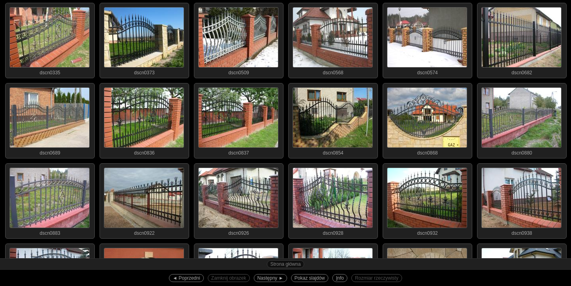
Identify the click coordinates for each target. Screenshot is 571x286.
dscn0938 (521, 200)
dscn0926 (238, 200)
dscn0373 (144, 39)
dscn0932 (427, 200)
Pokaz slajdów (310, 278)
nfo (340, 278)
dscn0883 (50, 200)
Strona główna (285, 264)
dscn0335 (50, 39)
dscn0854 (333, 119)
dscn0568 (333, 39)
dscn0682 (521, 39)
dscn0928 (333, 200)
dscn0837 (238, 119)
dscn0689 (50, 119)
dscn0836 (144, 119)
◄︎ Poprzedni (186, 278)
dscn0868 (427, 119)
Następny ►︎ (270, 278)
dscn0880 (521, 119)
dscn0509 (238, 39)
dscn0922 (144, 200)
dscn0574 (427, 39)
